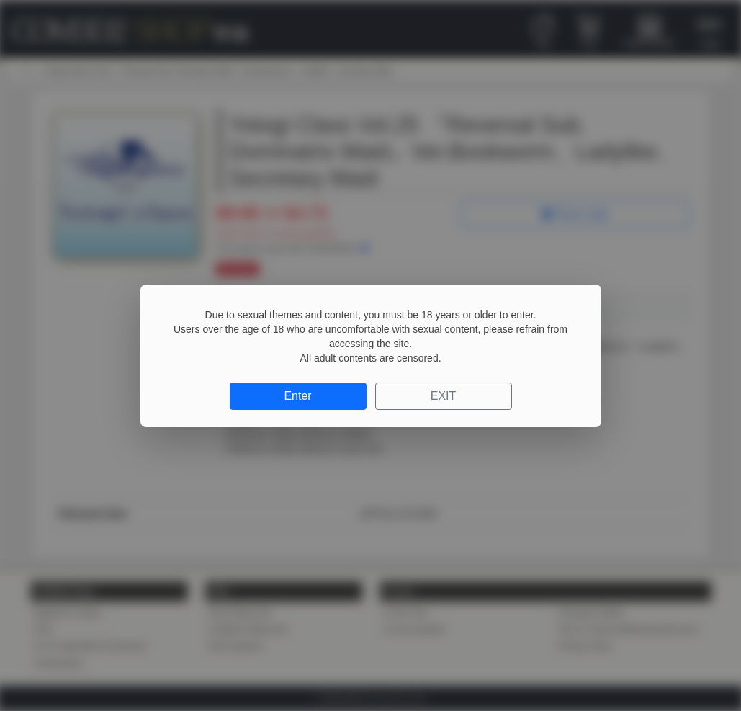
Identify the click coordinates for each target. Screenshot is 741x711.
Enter (297, 396)
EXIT (444, 396)
